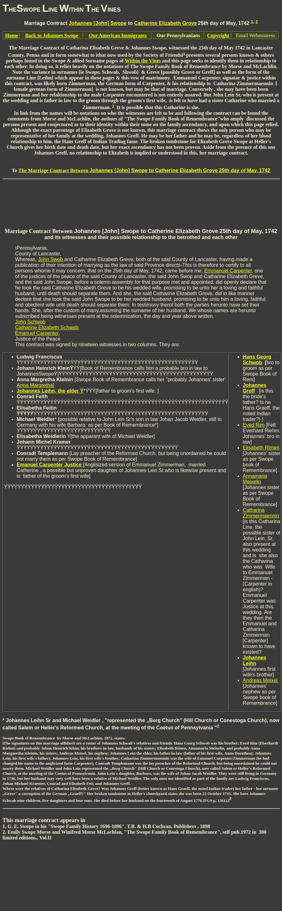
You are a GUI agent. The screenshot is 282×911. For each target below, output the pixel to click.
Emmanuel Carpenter (228, 270)
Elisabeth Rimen (261, 447)
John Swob (51, 259)
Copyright (218, 35)
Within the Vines (143, 60)
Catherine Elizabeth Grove (165, 23)
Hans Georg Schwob (257, 359)
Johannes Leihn (254, 660)
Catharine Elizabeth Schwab (46, 327)
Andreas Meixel (261, 680)
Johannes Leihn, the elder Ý (50, 391)
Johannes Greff (254, 388)
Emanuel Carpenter (37, 333)
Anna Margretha (35, 385)
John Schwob (30, 321)
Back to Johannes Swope (51, 35)
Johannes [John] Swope (98, 23)
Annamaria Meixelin (255, 478)
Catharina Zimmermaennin (261, 512)
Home (11, 35)
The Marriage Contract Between (144, 170)
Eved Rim (253, 425)
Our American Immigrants (118, 35)
